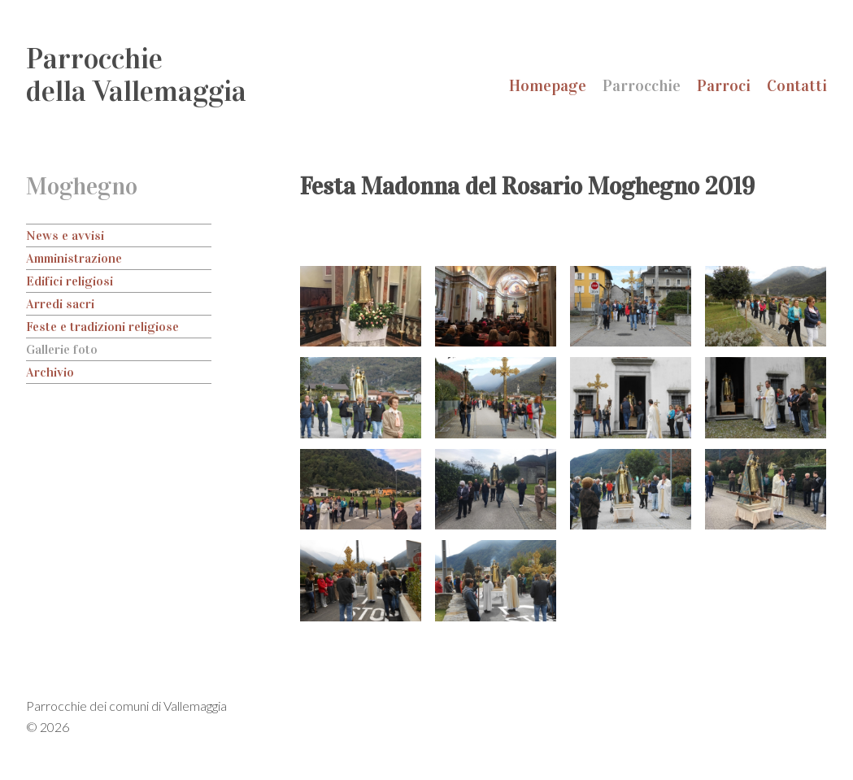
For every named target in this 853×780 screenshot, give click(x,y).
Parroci (724, 85)
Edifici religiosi (69, 281)
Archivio (50, 372)
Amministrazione (74, 258)
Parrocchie (642, 85)
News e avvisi (65, 235)
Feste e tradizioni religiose (102, 326)
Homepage (547, 85)
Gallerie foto (62, 349)
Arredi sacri (60, 304)
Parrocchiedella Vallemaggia (136, 75)
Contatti (797, 85)
